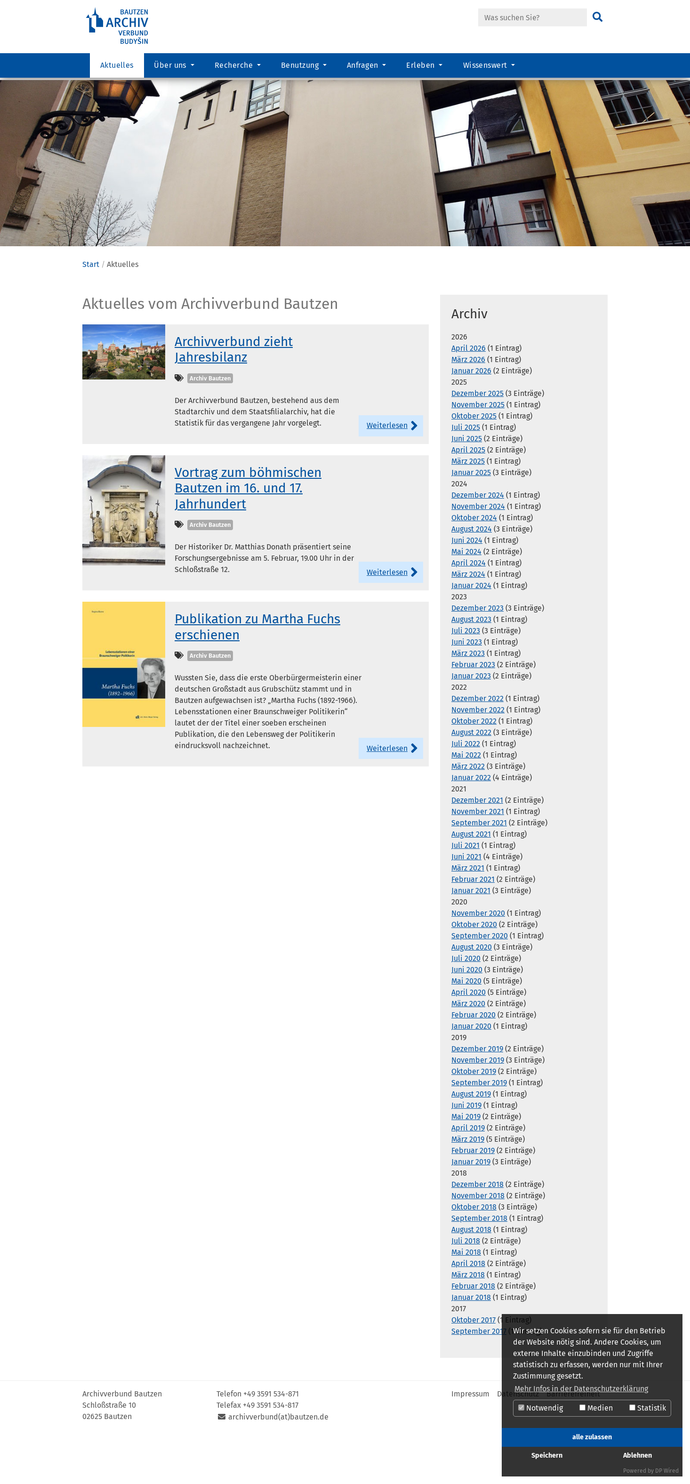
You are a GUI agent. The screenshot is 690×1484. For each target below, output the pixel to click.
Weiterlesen (387, 471)
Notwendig (540, 1407)
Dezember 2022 (477, 744)
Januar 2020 (471, 1072)
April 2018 (468, 1309)
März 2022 (468, 812)
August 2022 (471, 778)
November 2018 (478, 1241)
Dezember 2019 (477, 1094)
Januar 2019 (470, 1207)
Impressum (470, 1440)
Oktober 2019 (473, 1117)
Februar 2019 (473, 1196)
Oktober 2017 (473, 1366)
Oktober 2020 (474, 970)
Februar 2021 (473, 925)
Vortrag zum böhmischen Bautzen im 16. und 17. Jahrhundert (248, 533)
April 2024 (468, 609)
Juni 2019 (466, 1151)
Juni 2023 (466, 688)
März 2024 (468, 620)
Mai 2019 (466, 1162)
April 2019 (468, 1173)
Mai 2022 (466, 801)
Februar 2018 (473, 1332)
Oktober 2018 (474, 1253)
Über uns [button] (171, 68)
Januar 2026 (471, 416)
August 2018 (471, 1275)
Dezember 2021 (477, 846)
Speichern (546, 1456)
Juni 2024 (466, 586)
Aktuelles (117, 68)
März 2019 (467, 1185)
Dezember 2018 (477, 1230)
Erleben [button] (421, 68)
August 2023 (471, 665)
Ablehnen (637, 1456)
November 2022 (478, 755)
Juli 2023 (465, 676)
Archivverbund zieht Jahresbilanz (234, 395)
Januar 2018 (471, 1343)
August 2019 (471, 1140)
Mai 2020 (466, 1027)
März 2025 (468, 507)
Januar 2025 (471, 518)
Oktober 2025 (474, 462)
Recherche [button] (235, 68)
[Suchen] (597, 17)
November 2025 (478, 450)
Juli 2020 (466, 1004)
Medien (596, 1407)
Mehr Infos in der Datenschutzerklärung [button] (581, 1388)
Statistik (647, 1407)
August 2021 (471, 880)
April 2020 (468, 1038)
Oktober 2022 (474, 767)
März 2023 (468, 699)
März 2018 (468, 1320)
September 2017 (478, 1377)
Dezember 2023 (477, 654)
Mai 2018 (466, 1298)
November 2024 (478, 552)
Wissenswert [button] (486, 68)
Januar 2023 (471, 722)
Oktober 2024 (474, 563)
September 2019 (479, 1128)
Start (90, 310)
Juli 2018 (465, 1286)
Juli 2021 (465, 891)
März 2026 (468, 405)
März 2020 (468, 1049)
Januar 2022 (471, 823)
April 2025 (468, 496)
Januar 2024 (471, 631)
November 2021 (477, 857)
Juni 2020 (466, 1015)
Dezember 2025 (477, 439)
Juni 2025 (466, 484)
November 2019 (477, 1106)
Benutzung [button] (301, 68)
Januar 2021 (470, 936)
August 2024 (471, 575)
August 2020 (471, 993)
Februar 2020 (473, 1061)
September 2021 (479, 868)
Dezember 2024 (477, 541)
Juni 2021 (466, 902)
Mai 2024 (466, 597)
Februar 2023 (473, 710)
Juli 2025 (465, 473)
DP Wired (667, 1471)
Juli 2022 (465, 789)
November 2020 (478, 959)
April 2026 (468, 394)
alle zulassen (592, 1437)
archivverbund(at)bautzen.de (278, 1463)
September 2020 (479, 981)
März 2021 (467, 914)
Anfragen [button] (363, 68)
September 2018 (479, 1264)
